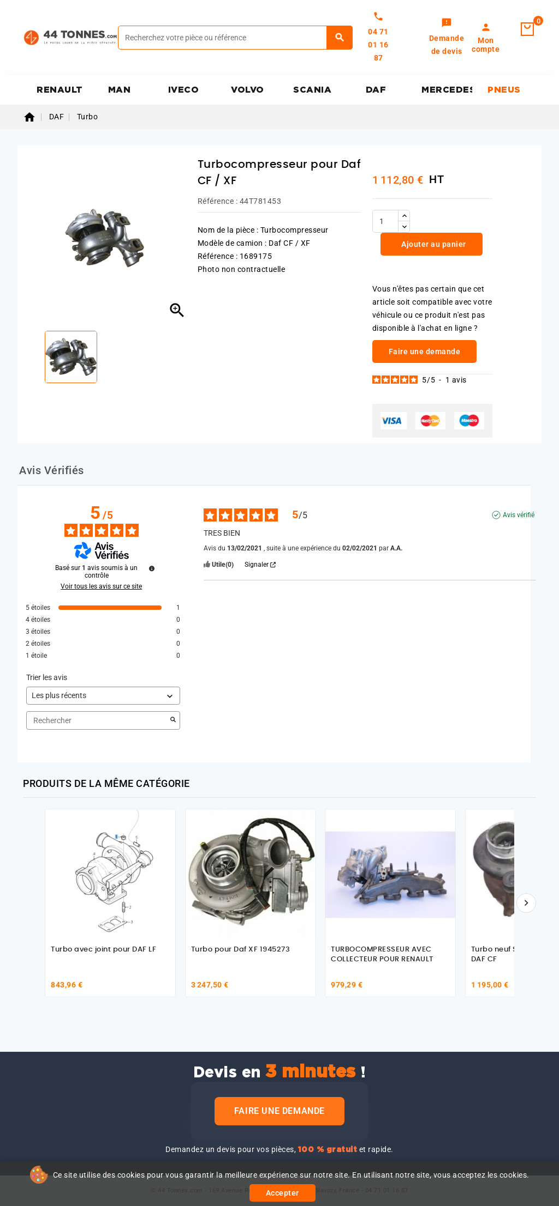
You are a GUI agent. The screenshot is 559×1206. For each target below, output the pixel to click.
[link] (447, 37)
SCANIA (312, 90)
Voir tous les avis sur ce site (101, 586)
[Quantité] (385, 221)
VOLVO (247, 90)
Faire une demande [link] (425, 351)
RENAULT (60, 90)
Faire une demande (279, 1111)
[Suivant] (526, 903)
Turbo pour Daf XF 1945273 (240, 949)
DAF (376, 90)
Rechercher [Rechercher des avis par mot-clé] (98, 721)
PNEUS (504, 90)
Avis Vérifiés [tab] (51, 470)
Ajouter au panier (433, 244)
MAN (119, 90)
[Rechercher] (235, 38)
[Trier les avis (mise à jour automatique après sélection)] (103, 696)
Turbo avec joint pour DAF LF (103, 949)
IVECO (183, 90)
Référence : (218, 201)
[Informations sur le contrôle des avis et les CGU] (151, 568)
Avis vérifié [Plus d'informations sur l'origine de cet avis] (518, 515)
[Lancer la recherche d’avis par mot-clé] (173, 720)
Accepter (282, 1193)
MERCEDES (446, 90)
